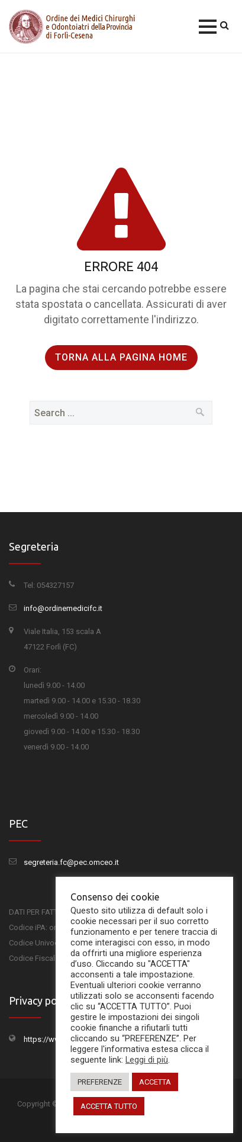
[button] (208, 26)
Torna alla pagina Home (121, 357)
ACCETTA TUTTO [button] (108, 1106)
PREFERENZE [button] (100, 1081)
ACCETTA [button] (155, 1081)
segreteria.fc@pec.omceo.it (71, 862)
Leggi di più (146, 1059)
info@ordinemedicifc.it (63, 608)
